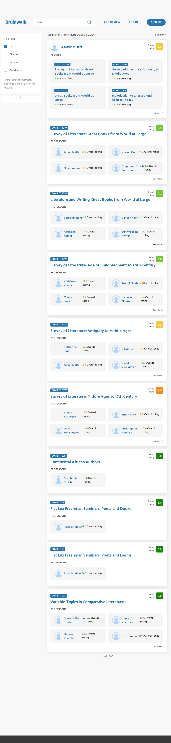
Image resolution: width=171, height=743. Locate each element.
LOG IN (133, 22)
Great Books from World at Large (74, 98)
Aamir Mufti (71, 47)
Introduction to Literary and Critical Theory (132, 98)
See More (158, 113)
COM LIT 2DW (62, 64)
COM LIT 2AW (120, 64)
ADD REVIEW (112, 22)
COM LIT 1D (61, 90)
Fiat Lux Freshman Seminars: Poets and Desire (90, 509)
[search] (60, 22)
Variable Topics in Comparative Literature (87, 602)
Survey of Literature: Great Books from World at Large (74, 71)
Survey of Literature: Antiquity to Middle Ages (135, 71)
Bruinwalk (15, 22)
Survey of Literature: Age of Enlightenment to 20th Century (102, 265)
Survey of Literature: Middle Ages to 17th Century (93, 397)
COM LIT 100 (119, 90)
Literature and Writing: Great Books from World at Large (100, 200)
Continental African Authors (75, 462)
